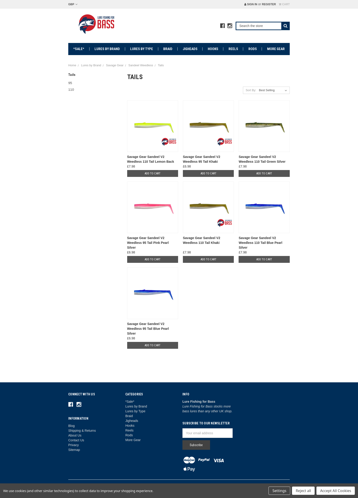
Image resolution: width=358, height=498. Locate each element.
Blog (71, 426)
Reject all (303, 490)
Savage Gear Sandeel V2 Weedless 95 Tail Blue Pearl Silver (148, 328)
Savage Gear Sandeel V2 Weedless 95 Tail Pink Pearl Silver (148, 242)
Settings (279, 490)
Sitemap (74, 450)
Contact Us (76, 440)
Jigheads (190, 49)
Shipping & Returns (82, 430)
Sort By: (251, 90)
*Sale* (78, 49)
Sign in (250, 4)
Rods (252, 49)
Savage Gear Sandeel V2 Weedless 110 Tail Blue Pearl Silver (260, 242)
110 (71, 89)
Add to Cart (153, 173)
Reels (233, 49)
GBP (72, 4)
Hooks (213, 49)
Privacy (73, 445)
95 (70, 83)
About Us (75, 435)
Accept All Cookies (335, 490)
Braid (167, 49)
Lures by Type (141, 49)
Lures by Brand (107, 49)
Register (269, 4)
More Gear (276, 49)
